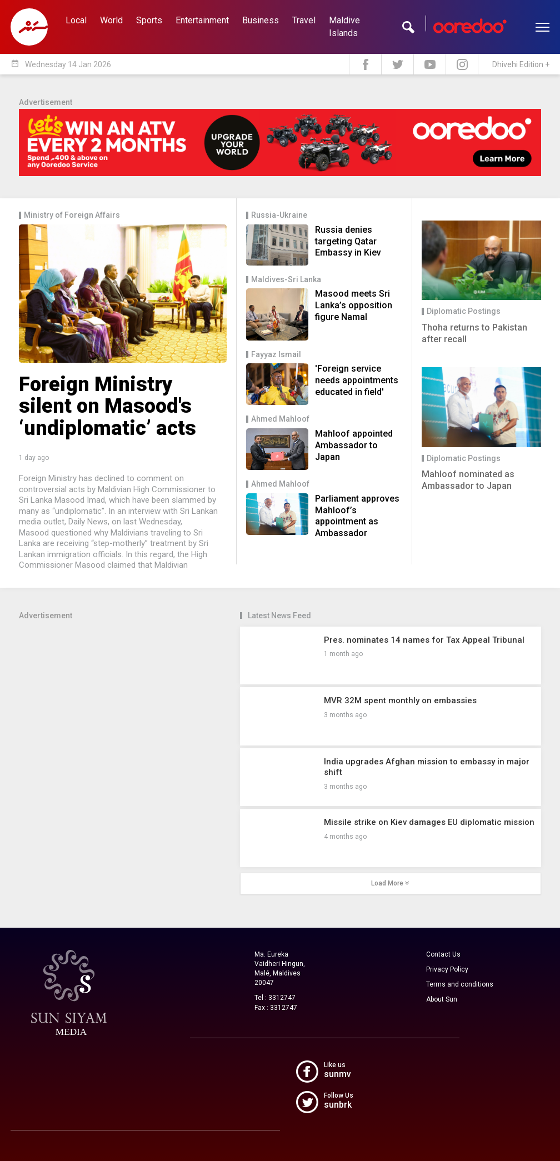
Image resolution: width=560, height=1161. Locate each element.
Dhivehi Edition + (520, 64)
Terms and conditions (459, 984)
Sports (149, 20)
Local (76, 20)
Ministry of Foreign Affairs (72, 215)
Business (260, 20)
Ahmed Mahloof (280, 419)
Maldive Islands (344, 26)
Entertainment (202, 20)
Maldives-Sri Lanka (286, 279)
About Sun (441, 999)
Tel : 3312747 (275, 998)
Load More (390, 883)
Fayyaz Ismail (276, 354)
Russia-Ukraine (279, 215)
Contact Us (443, 954)
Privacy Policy (447, 969)
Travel (304, 20)
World (111, 20)
